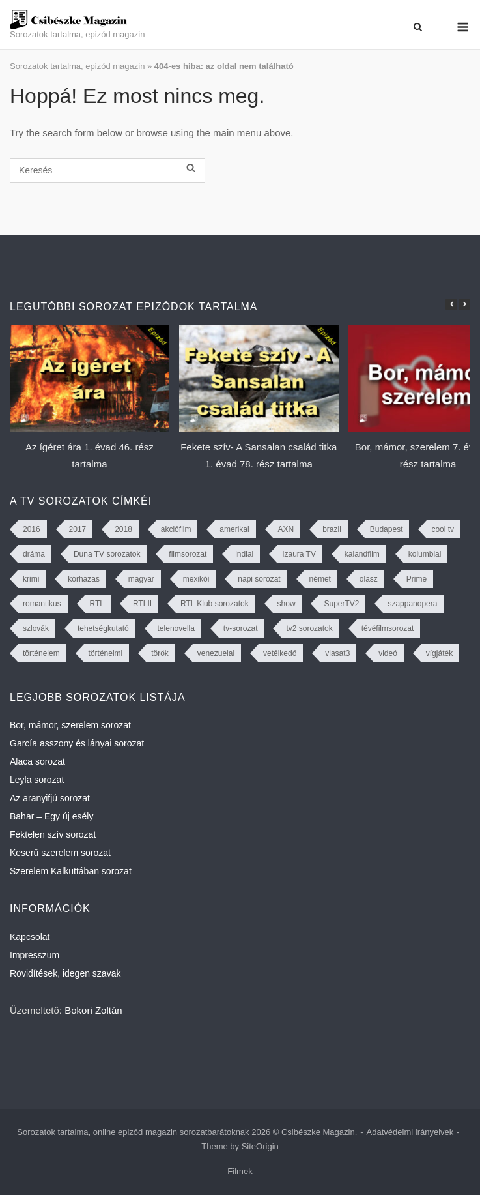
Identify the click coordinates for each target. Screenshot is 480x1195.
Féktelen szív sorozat (53, 834)
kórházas (84, 578)
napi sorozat (259, 578)
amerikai (234, 529)
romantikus (42, 603)
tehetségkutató (103, 628)
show (286, 603)
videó (387, 653)
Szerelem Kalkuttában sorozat (71, 871)
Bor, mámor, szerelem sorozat (70, 725)
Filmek (239, 1171)
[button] (464, 304)
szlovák (36, 628)
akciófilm (176, 529)
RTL (97, 603)
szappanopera (412, 603)
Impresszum (34, 955)
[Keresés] (107, 170)
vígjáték (439, 653)
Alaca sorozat (37, 761)
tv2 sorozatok (309, 628)
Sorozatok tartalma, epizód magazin (77, 66)
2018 (123, 529)
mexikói (196, 578)
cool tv (442, 529)
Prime (416, 578)
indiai (244, 554)
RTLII (142, 603)
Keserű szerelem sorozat (60, 853)
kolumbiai (425, 554)
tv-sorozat (240, 628)
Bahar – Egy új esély (51, 816)
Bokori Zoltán (93, 1010)
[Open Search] (417, 27)
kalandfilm (362, 554)
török (160, 653)
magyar (141, 578)
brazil (331, 529)
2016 (31, 529)
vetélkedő (279, 653)
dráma (34, 554)
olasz (369, 578)
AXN (286, 529)
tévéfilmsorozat (387, 628)
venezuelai (215, 653)
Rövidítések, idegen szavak (65, 973)
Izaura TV (299, 554)
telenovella (176, 628)
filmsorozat (187, 554)
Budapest (386, 529)
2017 (78, 529)
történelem (41, 653)
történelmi (106, 653)
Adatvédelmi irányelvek (410, 1132)
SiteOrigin (260, 1146)
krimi (31, 578)
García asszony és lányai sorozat (77, 743)
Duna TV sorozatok (107, 554)
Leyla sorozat (37, 780)
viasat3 (337, 653)
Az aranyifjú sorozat (50, 798)
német (320, 578)
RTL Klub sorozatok (214, 603)
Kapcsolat (29, 937)
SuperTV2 (341, 603)
